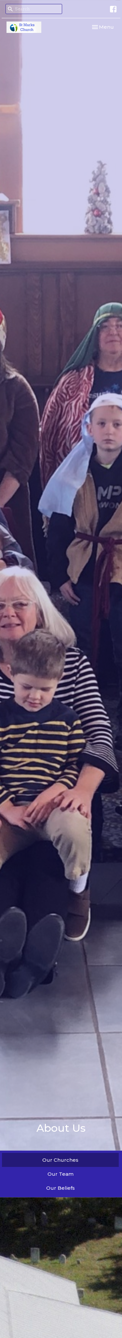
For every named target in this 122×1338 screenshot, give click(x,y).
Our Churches (60, 1160)
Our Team (60, 1174)
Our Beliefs (60, 1188)
